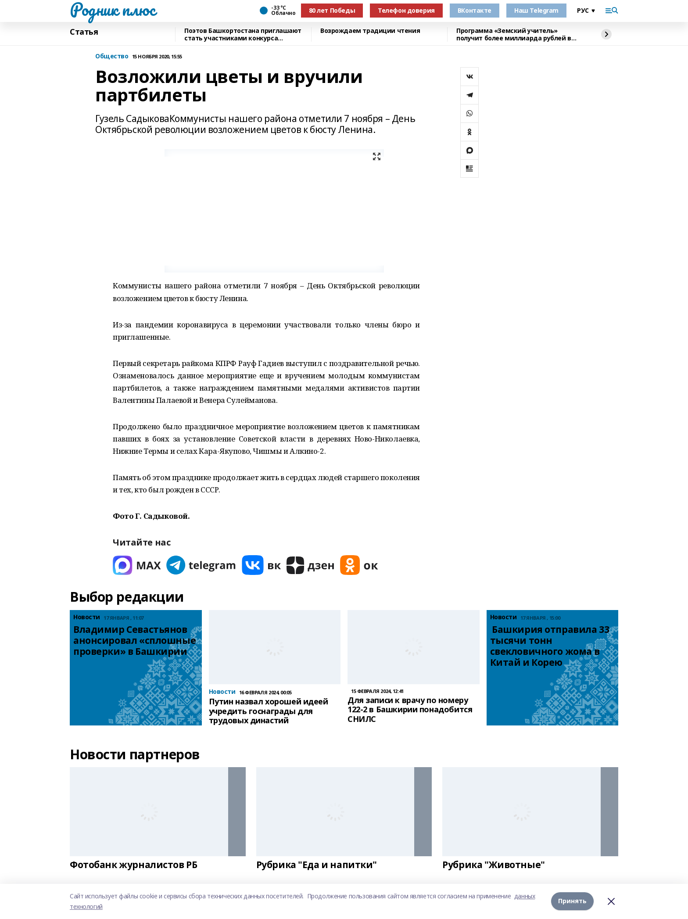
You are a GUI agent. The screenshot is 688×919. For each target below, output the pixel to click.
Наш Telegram (536, 10)
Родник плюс (112, 9)
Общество (112, 56)
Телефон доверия (406, 10)
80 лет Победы (332, 10)
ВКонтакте (474, 10)
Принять (572, 901)
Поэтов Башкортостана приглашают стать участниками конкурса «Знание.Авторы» (242, 34)
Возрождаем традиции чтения (370, 31)
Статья (84, 32)
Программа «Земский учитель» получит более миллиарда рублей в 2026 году (513, 34)
